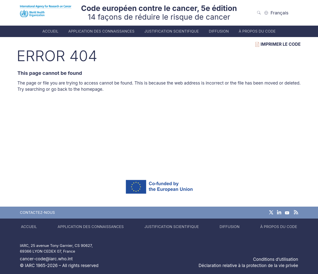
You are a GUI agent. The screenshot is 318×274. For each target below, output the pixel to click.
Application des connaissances (101, 31)
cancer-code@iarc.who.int (46, 258)
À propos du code (257, 31)
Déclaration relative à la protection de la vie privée (248, 265)
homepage (91, 89)
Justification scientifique (171, 31)
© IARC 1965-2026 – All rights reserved (59, 265)
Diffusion (219, 31)
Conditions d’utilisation (275, 259)
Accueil (50, 31)
